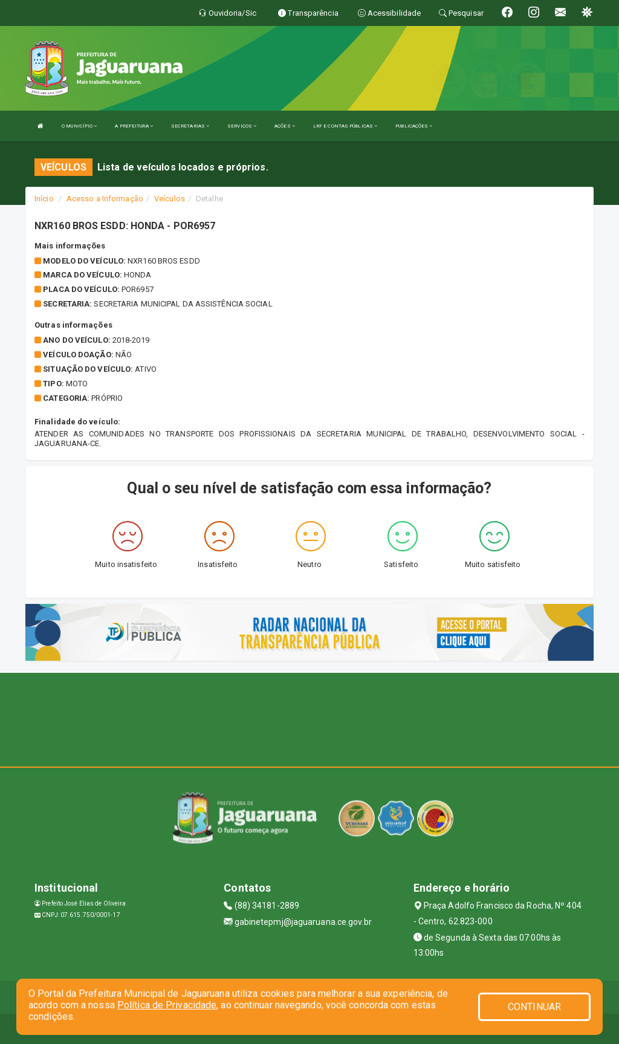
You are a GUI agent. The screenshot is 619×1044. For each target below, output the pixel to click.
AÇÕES (284, 126)
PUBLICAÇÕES (413, 126)
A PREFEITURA (133, 126)
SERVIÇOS (241, 126)
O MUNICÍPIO (79, 126)
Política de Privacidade (166, 1005)
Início (44, 198)
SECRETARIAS (190, 126)
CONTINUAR (534, 1007)
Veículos (169, 198)
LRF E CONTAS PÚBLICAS (345, 126)
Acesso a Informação (104, 198)
